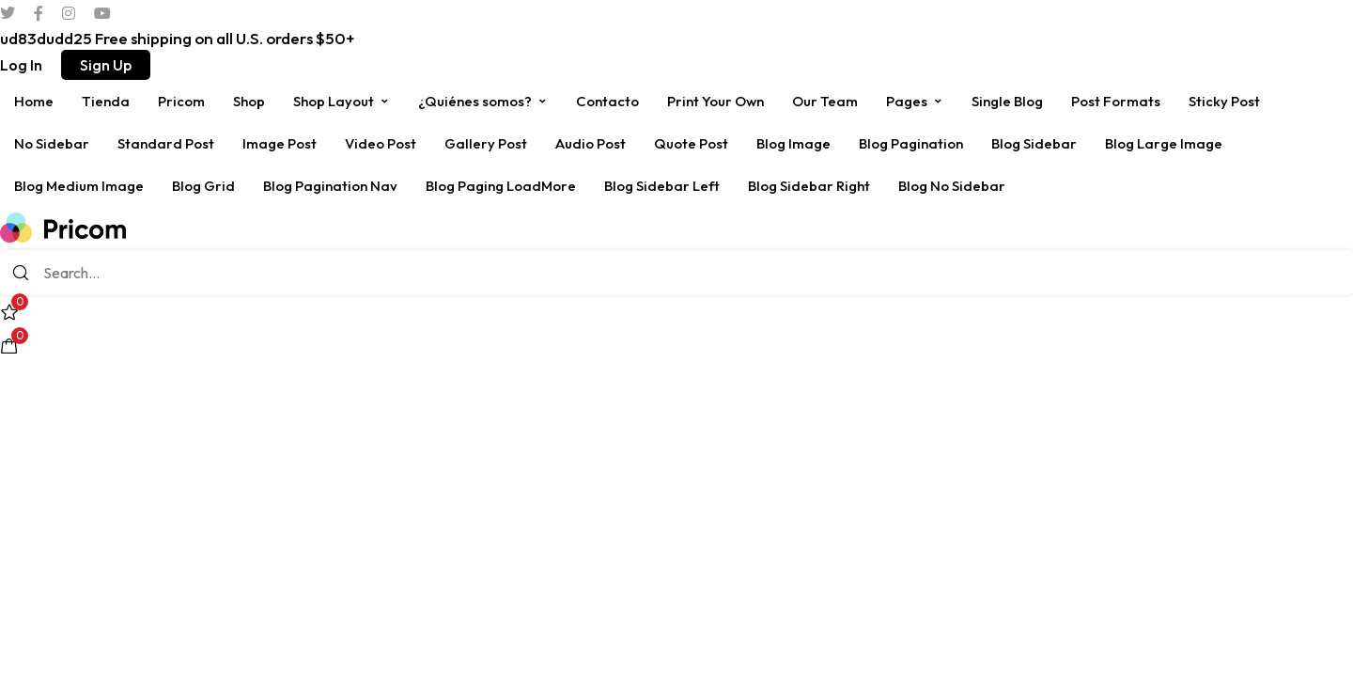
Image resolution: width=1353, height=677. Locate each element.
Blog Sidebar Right (809, 186)
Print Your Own (715, 101)
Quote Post (691, 143)
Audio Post (590, 143)
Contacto (607, 101)
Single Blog (1007, 101)
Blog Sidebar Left (662, 186)
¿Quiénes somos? (483, 101)
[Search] (20, 272)
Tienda (106, 101)
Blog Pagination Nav (330, 186)
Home (34, 101)
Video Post (380, 143)
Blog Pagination (911, 143)
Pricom (181, 101)
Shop (249, 101)
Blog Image (793, 143)
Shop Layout (341, 101)
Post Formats (1115, 101)
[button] (21, 64)
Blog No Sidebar (951, 186)
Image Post (279, 143)
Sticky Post (1224, 101)
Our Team (825, 101)
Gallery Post (485, 143)
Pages (914, 101)
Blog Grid (203, 186)
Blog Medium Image (79, 186)
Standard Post (165, 143)
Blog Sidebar (1034, 143)
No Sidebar (51, 143)
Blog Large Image (1163, 143)
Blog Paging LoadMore (501, 186)
